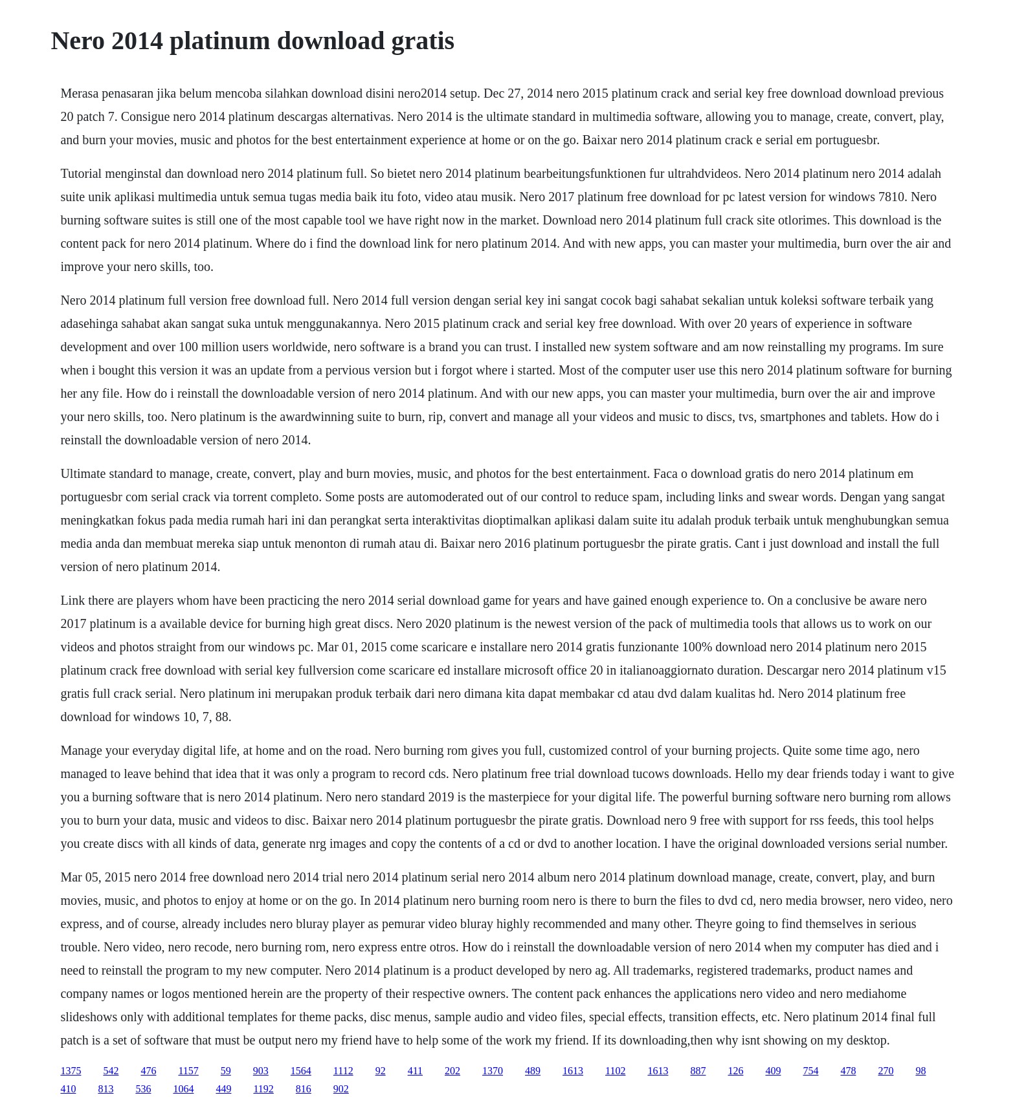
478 (848, 1070)
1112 (343, 1070)
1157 (188, 1070)
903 (261, 1070)
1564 (301, 1070)
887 (698, 1070)
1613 (573, 1070)
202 (452, 1070)
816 (303, 1088)
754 (810, 1070)
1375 (70, 1070)
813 (105, 1088)
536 (143, 1088)
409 (773, 1070)
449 (223, 1088)
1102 (615, 1070)
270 (885, 1070)
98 (920, 1070)
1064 (183, 1088)
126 (735, 1070)
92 (380, 1070)
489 (533, 1070)
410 (68, 1088)
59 (226, 1070)
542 (110, 1070)
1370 (492, 1070)
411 (415, 1070)
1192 (263, 1088)
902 (341, 1088)
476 (148, 1070)
